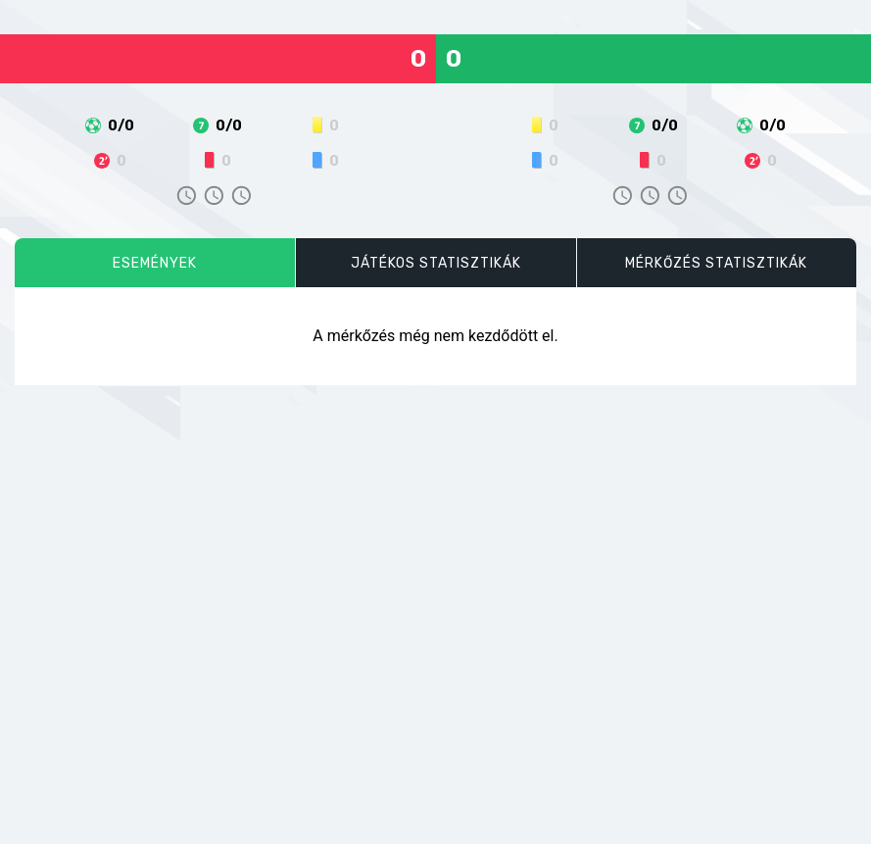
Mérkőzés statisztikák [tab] (716, 263)
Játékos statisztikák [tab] (436, 263)
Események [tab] (155, 263)
